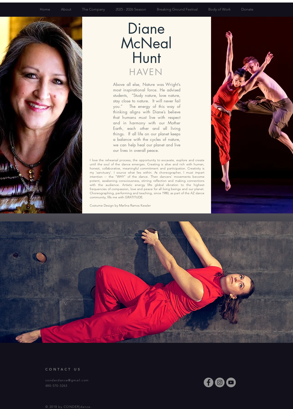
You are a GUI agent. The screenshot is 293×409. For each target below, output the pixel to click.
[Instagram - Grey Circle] (220, 382)
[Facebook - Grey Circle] (208, 382)
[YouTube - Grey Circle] (231, 382)
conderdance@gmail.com (67, 380)
